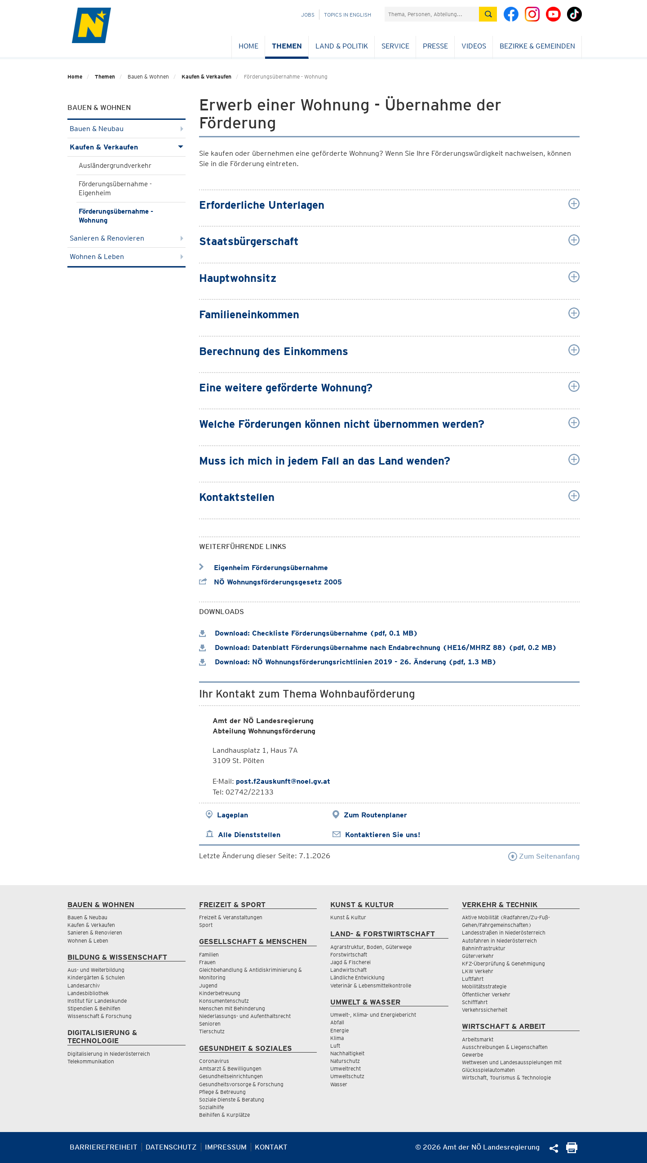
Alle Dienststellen (249, 834)
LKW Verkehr (477, 971)
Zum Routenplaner (375, 815)
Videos (473, 46)
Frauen (207, 962)
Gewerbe (472, 1054)
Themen (287, 46)
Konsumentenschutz (224, 1000)
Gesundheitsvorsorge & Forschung (241, 1084)
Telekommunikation (90, 1061)
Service (395, 46)
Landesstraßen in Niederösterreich (503, 932)
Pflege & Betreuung (222, 1091)
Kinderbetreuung (219, 993)
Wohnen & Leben (126, 256)
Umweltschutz (347, 1076)
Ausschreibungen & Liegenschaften (505, 1047)
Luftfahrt (472, 978)
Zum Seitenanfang (544, 856)
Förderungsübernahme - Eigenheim (115, 188)
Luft (335, 1045)
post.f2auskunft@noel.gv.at (283, 781)
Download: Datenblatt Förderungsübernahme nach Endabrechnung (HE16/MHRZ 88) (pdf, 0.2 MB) (378, 647)
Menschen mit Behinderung (232, 1008)
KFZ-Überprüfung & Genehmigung (503, 963)
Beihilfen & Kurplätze (224, 1114)
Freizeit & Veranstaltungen (230, 917)
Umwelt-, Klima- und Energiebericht (373, 1014)
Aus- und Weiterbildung (95, 969)
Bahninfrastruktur (483, 948)
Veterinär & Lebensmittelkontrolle (370, 985)
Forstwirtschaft (348, 954)
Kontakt (271, 1147)
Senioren (210, 1023)
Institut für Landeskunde (97, 1000)
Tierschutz (212, 1031)
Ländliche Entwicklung (357, 977)
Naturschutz (345, 1061)
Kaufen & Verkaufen (206, 76)
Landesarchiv (83, 985)
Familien (209, 954)
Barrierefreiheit (103, 1147)
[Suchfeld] (432, 14)
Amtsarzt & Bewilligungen (230, 1068)
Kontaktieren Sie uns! (382, 834)
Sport (206, 925)
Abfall (337, 1022)
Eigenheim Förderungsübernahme (263, 567)
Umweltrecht (345, 1068)
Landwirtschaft (348, 969)
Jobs (308, 14)
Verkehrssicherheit (484, 1009)
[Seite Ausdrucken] (572, 1150)
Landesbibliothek (88, 993)
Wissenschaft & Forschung (99, 1016)
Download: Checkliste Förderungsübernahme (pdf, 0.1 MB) (308, 633)
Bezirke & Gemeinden (537, 46)
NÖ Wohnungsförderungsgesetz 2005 (270, 582)
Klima (337, 1038)
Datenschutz (171, 1147)
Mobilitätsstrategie (484, 986)
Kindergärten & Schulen (96, 977)
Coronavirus (214, 1061)
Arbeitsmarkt (477, 1039)
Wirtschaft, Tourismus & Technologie (506, 1077)
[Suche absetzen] (488, 14)
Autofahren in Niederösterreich (499, 940)
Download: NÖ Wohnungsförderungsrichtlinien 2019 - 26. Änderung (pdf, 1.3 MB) (347, 662)
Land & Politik (341, 46)
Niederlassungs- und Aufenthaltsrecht (245, 1016)
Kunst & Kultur (348, 917)
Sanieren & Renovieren (126, 238)
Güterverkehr (478, 955)
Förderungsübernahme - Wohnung (116, 215)
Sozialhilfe (211, 1107)
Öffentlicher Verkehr (486, 994)
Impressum (226, 1147)
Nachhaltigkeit (347, 1053)
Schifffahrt (474, 1002)
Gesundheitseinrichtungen (231, 1076)
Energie (339, 1030)
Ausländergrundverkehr (115, 166)
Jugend (208, 985)
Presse (435, 46)
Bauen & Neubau (126, 128)
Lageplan (232, 815)
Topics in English (347, 14)
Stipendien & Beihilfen (93, 1008)
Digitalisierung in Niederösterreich (108, 1053)
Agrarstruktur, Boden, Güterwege (371, 947)
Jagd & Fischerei (350, 962)
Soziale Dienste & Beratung (231, 1099)
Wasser (338, 1084)
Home (248, 46)
